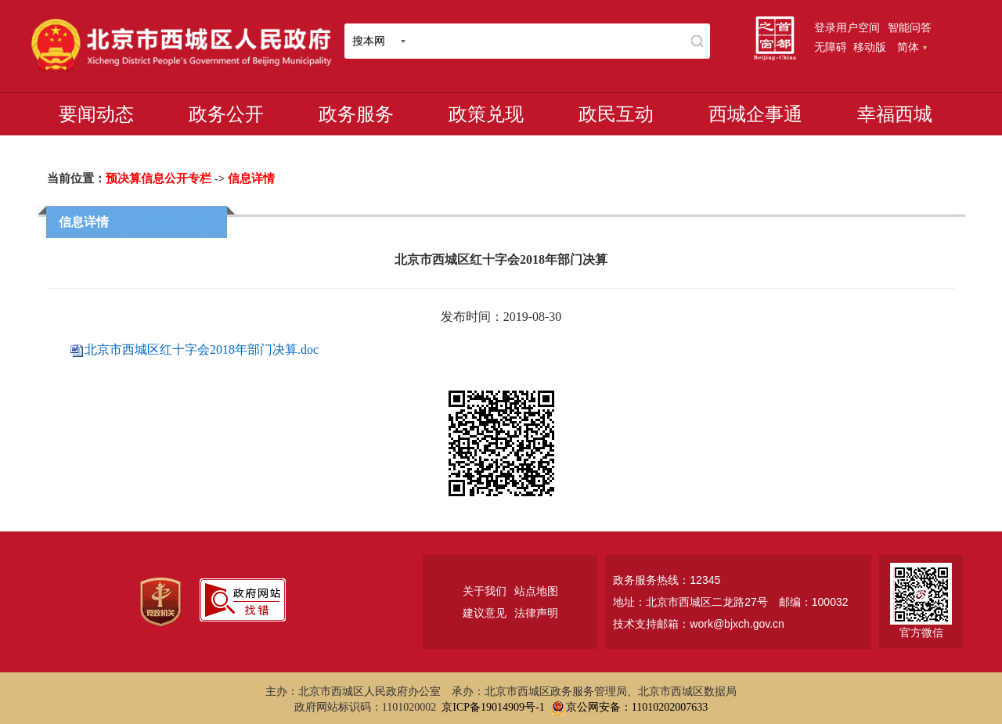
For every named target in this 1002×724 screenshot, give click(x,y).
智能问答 (910, 27)
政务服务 (356, 114)
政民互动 (616, 114)
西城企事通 (755, 114)
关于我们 (484, 591)
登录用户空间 (847, 27)
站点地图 (536, 591)
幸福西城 (894, 114)
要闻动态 (96, 114)
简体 (912, 47)
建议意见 (484, 613)
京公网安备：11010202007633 (637, 707)
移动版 (869, 47)
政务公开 (226, 114)
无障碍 (830, 47)
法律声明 (536, 613)
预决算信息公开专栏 (158, 178)
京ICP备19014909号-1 (493, 707)
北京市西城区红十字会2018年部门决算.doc (202, 349)
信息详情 (251, 178)
